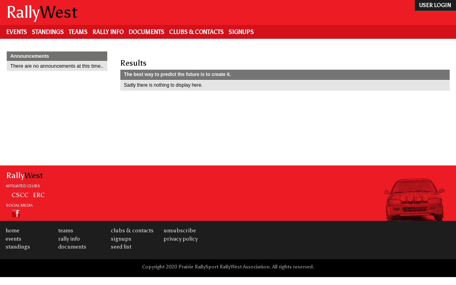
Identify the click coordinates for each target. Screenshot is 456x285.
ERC (39, 195)
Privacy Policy (180, 239)
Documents (146, 32)
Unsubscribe (179, 230)
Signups (241, 32)
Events (16, 32)
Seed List (121, 246)
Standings (48, 32)
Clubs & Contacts (196, 32)
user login (435, 5)
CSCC (19, 195)
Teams (77, 32)
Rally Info (108, 32)
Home (12, 230)
